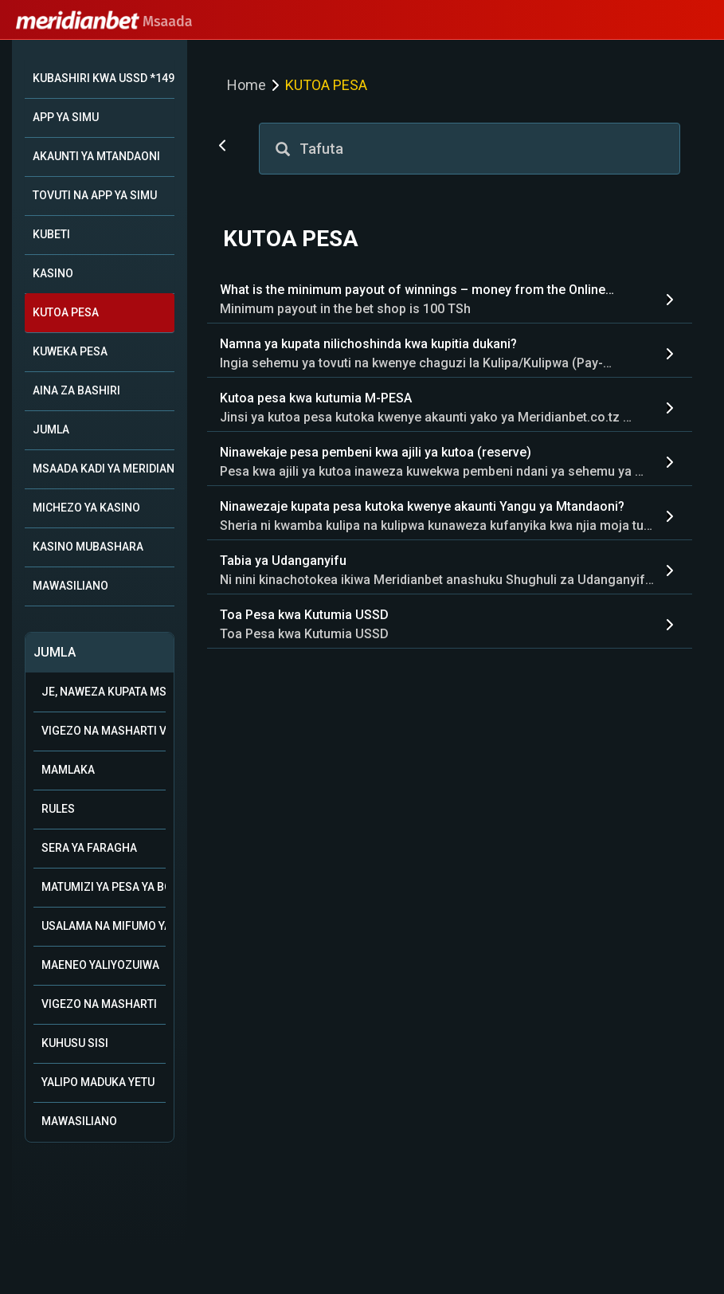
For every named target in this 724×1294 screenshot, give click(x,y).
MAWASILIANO (70, 585)
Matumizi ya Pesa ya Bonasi (103, 886)
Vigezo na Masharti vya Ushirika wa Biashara (103, 730)
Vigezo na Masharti (99, 1004)
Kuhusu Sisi (74, 1043)
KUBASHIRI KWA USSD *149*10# (103, 78)
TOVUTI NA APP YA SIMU (95, 195)
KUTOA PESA (66, 312)
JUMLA (51, 429)
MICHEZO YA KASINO (86, 507)
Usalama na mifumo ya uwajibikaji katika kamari (103, 926)
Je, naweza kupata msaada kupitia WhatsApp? (103, 691)
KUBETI (51, 234)
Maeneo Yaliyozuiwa (100, 965)
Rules (58, 808)
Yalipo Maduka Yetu (98, 1082)
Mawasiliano (79, 1121)
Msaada (104, 21)
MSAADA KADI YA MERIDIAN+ (103, 468)
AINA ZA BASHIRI (76, 390)
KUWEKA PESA (70, 351)
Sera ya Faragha (89, 847)
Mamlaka (68, 769)
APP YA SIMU (66, 117)
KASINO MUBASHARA (88, 546)
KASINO (53, 273)
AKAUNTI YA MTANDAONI (96, 156)
